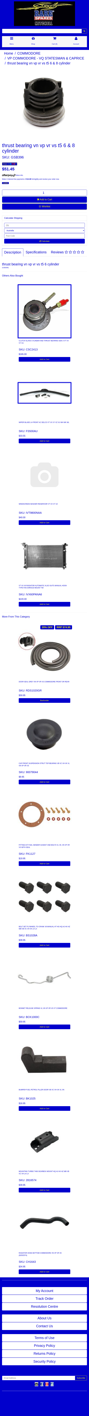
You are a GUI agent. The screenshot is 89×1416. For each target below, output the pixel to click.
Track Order (44, 1298)
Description (12, 252)
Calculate (44, 241)
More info (12, 175)
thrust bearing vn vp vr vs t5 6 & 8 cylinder (39, 63)
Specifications (36, 252)
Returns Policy (44, 1353)
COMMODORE (29, 53)
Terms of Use (44, 1338)
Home (8, 53)
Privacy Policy (44, 1345)
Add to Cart (44, 199)
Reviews (67, 252)
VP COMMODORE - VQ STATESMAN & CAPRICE (45, 58)
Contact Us (44, 1326)
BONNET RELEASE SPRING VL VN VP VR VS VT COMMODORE (43, 1008)
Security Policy (44, 1361)
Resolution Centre (44, 1306)
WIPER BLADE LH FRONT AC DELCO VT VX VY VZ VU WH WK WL (44, 422)
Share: (9, 164)
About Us (45, 1318)
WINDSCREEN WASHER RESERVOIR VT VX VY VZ (38, 504)
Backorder (44, 700)
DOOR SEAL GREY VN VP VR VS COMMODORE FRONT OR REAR (44, 682)
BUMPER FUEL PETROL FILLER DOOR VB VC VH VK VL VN (41, 1090)
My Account (44, 1291)
